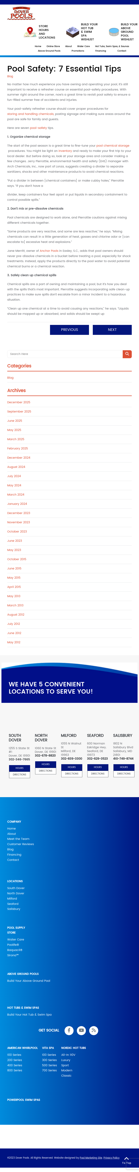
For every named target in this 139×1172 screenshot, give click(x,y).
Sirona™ (13, 955)
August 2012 (15, 614)
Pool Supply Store (16, 930)
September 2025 (19, 411)
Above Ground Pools (23, 974)
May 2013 (13, 596)
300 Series (49, 1060)
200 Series (14, 1060)
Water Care (15, 939)
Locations (15, 881)
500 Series (49, 1065)
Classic (66, 1075)
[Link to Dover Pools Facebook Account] (69, 1030)
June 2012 (14, 633)
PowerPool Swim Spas (23, 1100)
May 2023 (14, 550)
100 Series (14, 1055)
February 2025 (17, 448)
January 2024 (17, 504)
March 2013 (15, 605)
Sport (65, 1065)
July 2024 (14, 476)
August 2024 (16, 467)
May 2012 (13, 642)
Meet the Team (18, 839)
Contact (13, 860)
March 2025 (15, 439)
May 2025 (14, 430)
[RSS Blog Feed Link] (93, 1030)
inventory (65, 151)
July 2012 (13, 624)
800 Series (14, 1070)
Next (112, 330)
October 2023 (17, 531)
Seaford (12, 904)
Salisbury (13, 909)
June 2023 (14, 540)
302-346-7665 (19, 759)
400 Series (14, 1065)
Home (11, 828)
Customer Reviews (20, 844)
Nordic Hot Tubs (73, 1048)
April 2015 (14, 587)
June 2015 (14, 568)
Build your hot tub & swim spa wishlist (82, 32)
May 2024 (14, 485)
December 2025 (18, 402)
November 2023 (18, 522)
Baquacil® (14, 950)
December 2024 (18, 457)
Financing (14, 854)
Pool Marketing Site (91, 1158)
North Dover (15, 893)
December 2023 (18, 513)
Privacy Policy (111, 1158)
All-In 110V (68, 1055)
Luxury (65, 1060)
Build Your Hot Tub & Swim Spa (29, 1014)
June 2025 (14, 420)
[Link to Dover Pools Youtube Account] (81, 1030)
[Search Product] (127, 354)
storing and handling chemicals (30, 114)
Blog (10, 377)
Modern (66, 1070)
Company (14, 822)
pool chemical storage (112, 145)
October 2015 (16, 559)
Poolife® (13, 944)
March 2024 (15, 494)
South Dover (16, 888)
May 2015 (13, 577)
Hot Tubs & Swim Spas (23, 1008)
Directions (19, 775)
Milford (12, 898)
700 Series (49, 1070)
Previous (69, 330)
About (11, 834)
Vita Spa (48, 1048)
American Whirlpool (22, 1048)
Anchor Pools (49, 251)
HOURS (20, 768)
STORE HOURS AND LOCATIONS (39, 32)
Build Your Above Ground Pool (28, 981)
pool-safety (38, 128)
